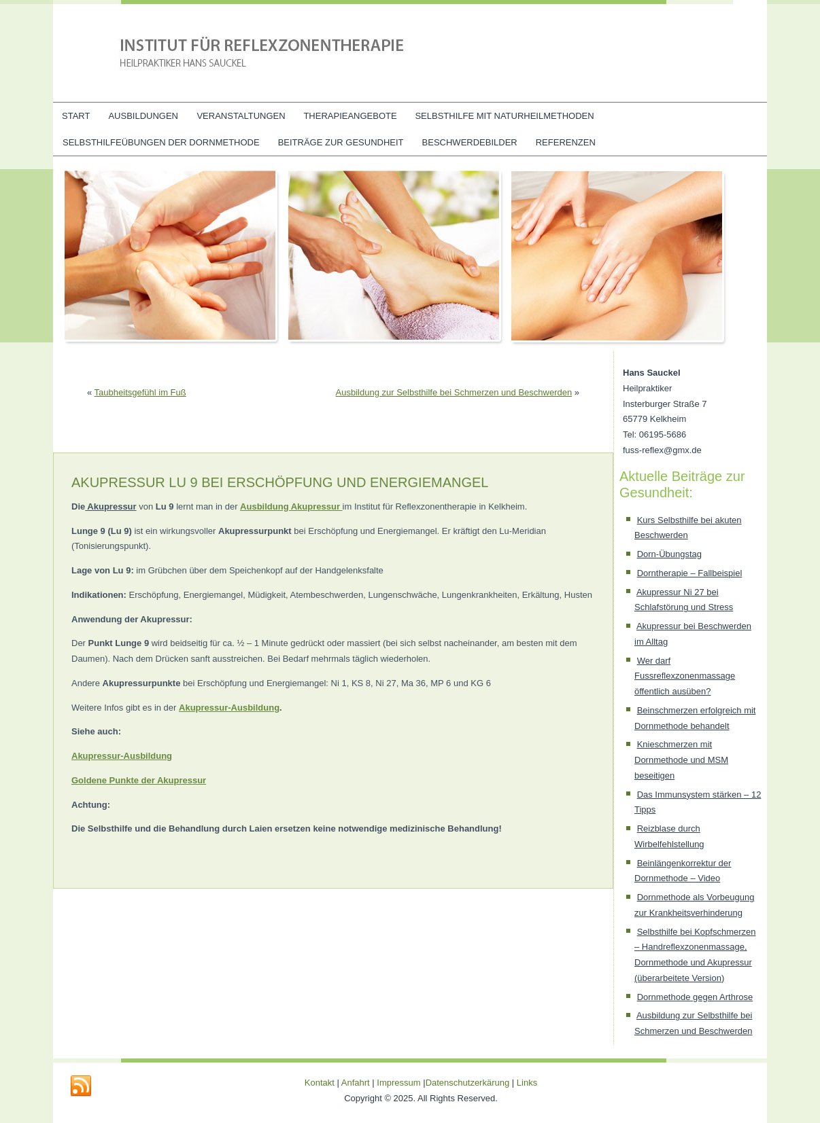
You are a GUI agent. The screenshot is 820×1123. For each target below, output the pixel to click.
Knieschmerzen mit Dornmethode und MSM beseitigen (681, 760)
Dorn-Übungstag (669, 554)
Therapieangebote (349, 116)
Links (527, 1082)
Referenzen (566, 142)
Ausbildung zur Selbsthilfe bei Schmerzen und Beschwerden (454, 392)
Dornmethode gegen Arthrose (695, 997)
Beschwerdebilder (469, 142)
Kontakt (320, 1082)
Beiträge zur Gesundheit (341, 142)
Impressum (398, 1082)
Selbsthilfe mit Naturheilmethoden (504, 116)
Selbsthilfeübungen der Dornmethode (161, 142)
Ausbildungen (143, 116)
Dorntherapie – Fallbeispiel (689, 573)
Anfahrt (355, 1082)
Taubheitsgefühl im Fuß (140, 392)
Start (76, 116)
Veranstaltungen (241, 116)
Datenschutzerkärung (469, 1082)
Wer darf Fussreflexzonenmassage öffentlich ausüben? (684, 676)
